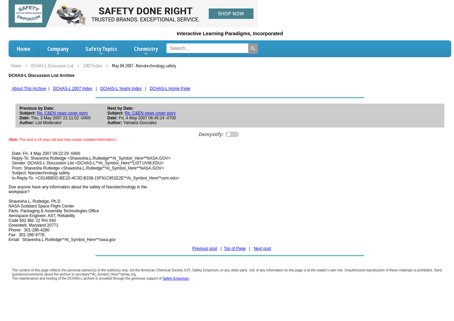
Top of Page (235, 248)
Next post (262, 248)
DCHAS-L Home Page (170, 88)
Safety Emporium (176, 278)
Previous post (204, 248)
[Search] (253, 48)
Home (23, 49)
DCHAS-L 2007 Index (72, 88)
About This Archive (29, 88)
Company (57, 50)
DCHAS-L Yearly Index (121, 88)
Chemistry (146, 50)
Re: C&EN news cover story (62, 113)
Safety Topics (101, 50)
